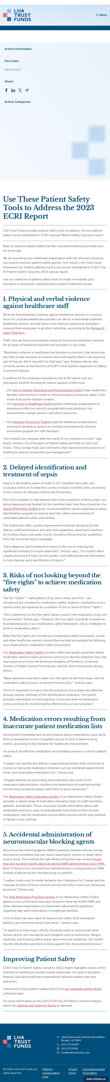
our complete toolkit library (83, 989)
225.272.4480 (70, 1044)
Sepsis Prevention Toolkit (20, 509)
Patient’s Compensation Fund (51, 1073)
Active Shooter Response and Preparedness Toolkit (48, 390)
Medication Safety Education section (34, 796)
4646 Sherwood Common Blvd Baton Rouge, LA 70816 (83, 1039)
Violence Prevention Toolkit (31, 422)
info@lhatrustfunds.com (75, 1052)
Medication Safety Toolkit (26, 652)
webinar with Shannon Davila (36, 1005)
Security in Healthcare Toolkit (33, 404)
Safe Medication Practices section (32, 897)
